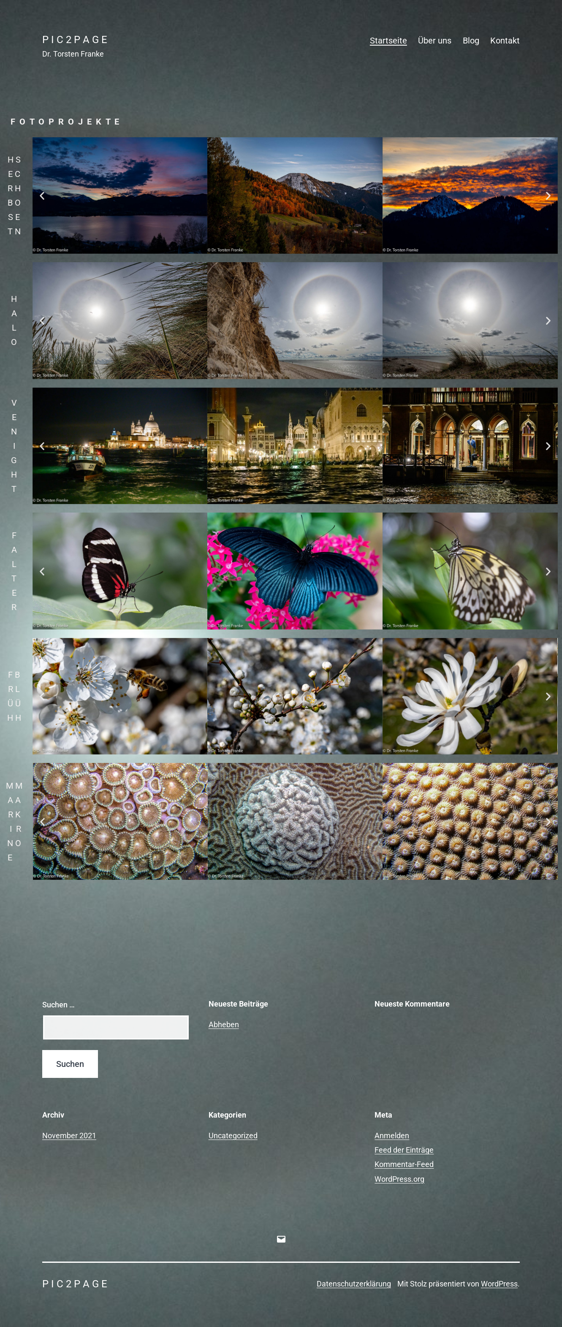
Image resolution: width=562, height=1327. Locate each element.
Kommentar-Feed (404, 1164)
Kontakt (505, 40)
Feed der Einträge (404, 1149)
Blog (471, 40)
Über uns (434, 40)
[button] (42, 195)
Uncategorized (233, 1135)
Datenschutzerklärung (354, 1283)
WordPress (499, 1283)
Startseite (388, 40)
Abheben (224, 1024)
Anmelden (392, 1135)
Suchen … (58, 1004)
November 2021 (69, 1135)
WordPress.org (399, 1179)
